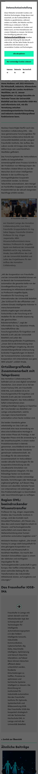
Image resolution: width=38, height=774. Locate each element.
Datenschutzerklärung (14, 37)
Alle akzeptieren (19, 54)
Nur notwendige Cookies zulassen (19, 62)
